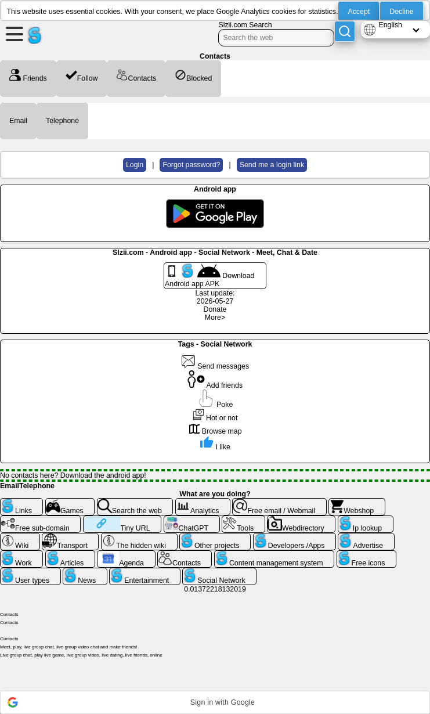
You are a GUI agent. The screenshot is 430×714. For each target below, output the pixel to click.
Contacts (136, 75)
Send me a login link (272, 165)
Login (134, 165)
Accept (359, 12)
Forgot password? (191, 165)
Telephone (62, 121)
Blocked (193, 75)
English (390, 25)
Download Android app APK (209, 276)
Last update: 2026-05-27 (214, 297)
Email (18, 121)
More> (215, 317)
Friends (28, 75)
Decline (401, 12)
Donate (215, 309)
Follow (82, 75)
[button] (215, 702)
